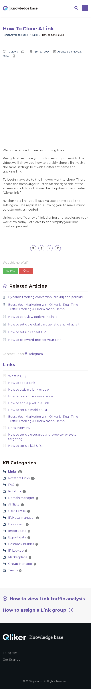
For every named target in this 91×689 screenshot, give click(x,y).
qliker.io (37, 681)
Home (6, 34)
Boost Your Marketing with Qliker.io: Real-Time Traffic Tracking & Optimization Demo (43, 307)
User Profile (17, 511)
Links (35, 34)
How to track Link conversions (30, 396)
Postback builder (21, 544)
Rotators (14, 491)
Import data (17, 531)
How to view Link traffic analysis (47, 598)
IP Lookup (16, 550)
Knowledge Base (18, 34)
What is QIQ (17, 376)
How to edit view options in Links (32, 317)
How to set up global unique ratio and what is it (44, 324)
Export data (17, 537)
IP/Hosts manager (21, 517)
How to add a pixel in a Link (28, 403)
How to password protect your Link (34, 340)
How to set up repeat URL (28, 332)
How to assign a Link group (28, 389)
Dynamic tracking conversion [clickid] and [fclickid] (46, 297)
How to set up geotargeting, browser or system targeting (44, 437)
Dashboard (16, 524)
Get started (12, 659)
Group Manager (20, 564)
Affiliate (14, 504)
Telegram (35, 354)
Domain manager (21, 498)
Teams (13, 570)
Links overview (19, 428)
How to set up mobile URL (28, 410)
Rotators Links (18, 478)
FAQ (11, 484)
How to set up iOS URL (25, 446)
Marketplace (17, 557)
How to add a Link (21, 383)
